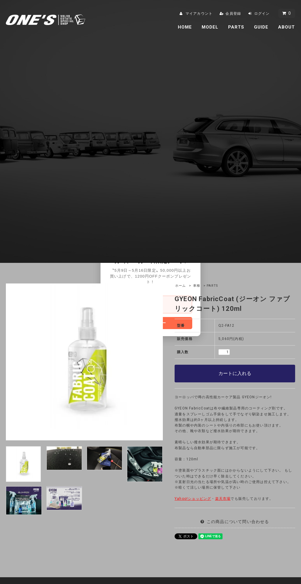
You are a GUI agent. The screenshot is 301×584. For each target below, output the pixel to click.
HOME (185, 27)
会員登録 (233, 13)
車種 (196, 286)
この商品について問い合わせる (238, 521)
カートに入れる (234, 373)
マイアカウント (199, 13)
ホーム (180, 286)
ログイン (262, 13)
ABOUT (286, 27)
